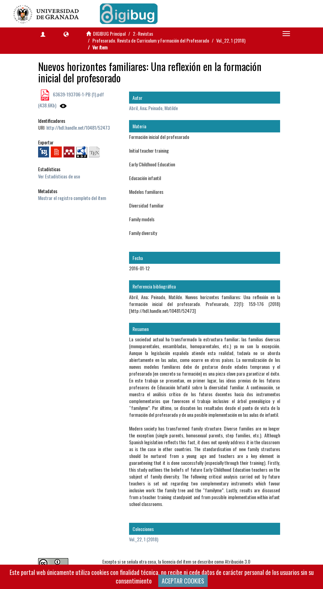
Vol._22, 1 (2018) (230, 40)
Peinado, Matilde (163, 107)
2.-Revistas (143, 33)
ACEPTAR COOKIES (183, 580)
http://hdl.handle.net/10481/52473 (78, 127)
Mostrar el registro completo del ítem (72, 197)
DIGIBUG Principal (109, 33)
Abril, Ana (137, 107)
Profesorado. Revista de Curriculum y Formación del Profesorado (150, 40)
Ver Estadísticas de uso (59, 176)
